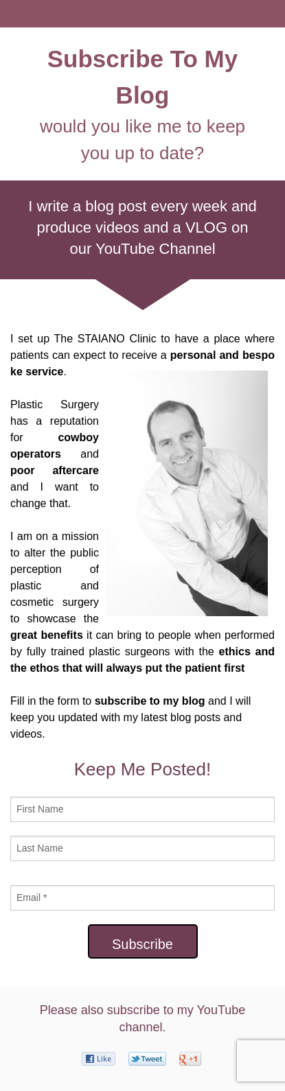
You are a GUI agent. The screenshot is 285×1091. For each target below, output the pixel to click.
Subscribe (142, 944)
